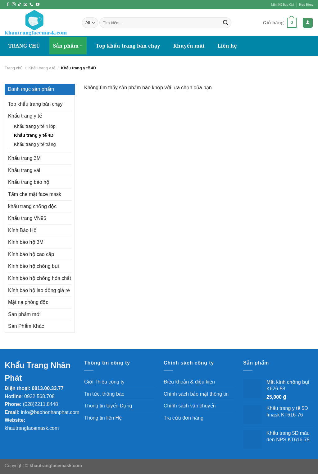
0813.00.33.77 (47, 388)
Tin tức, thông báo (104, 394)
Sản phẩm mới (24, 314)
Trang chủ (14, 68)
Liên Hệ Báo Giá (282, 4)
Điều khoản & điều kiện (189, 381)
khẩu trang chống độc (32, 206)
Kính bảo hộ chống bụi (33, 266)
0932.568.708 (39, 396)
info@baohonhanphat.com (50, 412)
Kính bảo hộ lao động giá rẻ (39, 290)
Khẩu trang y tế (41, 68)
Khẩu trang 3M (24, 158)
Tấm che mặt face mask (34, 194)
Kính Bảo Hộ (22, 230)
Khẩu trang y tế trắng (35, 144)
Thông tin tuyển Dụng (108, 405)
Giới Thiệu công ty (104, 381)
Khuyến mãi (189, 45)
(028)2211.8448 (40, 404)
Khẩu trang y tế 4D (33, 135)
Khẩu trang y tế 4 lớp (35, 126)
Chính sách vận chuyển (190, 405)
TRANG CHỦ (24, 45)
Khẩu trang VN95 (27, 218)
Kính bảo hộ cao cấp (31, 254)
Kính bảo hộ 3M (25, 242)
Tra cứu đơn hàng (183, 418)
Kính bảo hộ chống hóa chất (39, 278)
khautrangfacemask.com (32, 428)
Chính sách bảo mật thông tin (196, 394)
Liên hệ (227, 45)
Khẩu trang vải (24, 170)
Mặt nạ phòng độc (28, 302)
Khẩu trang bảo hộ (28, 182)
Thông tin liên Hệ (103, 418)
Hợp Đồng (306, 4)
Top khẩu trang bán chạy (128, 45)
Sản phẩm (68, 45)
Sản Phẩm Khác (26, 326)
